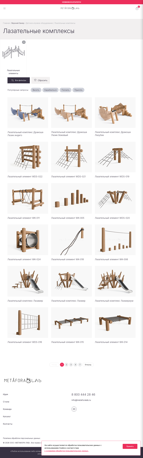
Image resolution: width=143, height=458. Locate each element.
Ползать (65, 90)
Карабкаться (50, 90)
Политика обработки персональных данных (21, 438)
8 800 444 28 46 (83, 394)
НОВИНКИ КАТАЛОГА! (71, 2)
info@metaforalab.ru (81, 400)
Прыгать (78, 90)
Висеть (36, 90)
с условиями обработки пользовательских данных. (67, 451)
